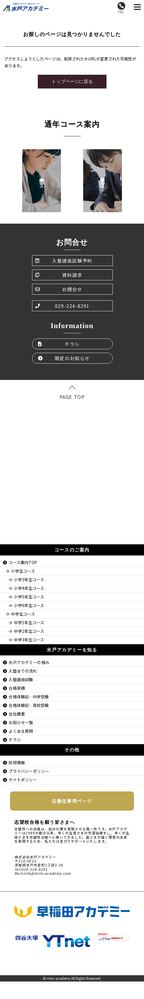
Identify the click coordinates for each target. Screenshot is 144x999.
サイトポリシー (23, 780)
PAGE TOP (72, 392)
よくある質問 (21, 731)
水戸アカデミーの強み (29, 662)
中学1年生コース (29, 622)
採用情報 (17, 762)
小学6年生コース (29, 605)
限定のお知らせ (64, 358)
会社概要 (17, 714)
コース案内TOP (23, 562)
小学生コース (23, 571)
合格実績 (17, 688)
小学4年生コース (29, 588)
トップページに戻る (72, 81)
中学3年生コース (29, 640)
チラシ (59, 343)
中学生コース (23, 614)
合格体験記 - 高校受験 (29, 705)
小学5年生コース (29, 597)
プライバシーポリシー (29, 771)
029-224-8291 (62, 305)
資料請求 (58, 274)
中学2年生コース (29, 631)
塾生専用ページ (72, 800)
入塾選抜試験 (21, 679)
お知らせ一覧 (21, 722)
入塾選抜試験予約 (63, 260)
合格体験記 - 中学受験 (29, 697)
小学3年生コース (29, 579)
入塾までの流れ (23, 671)
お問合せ (58, 289)
